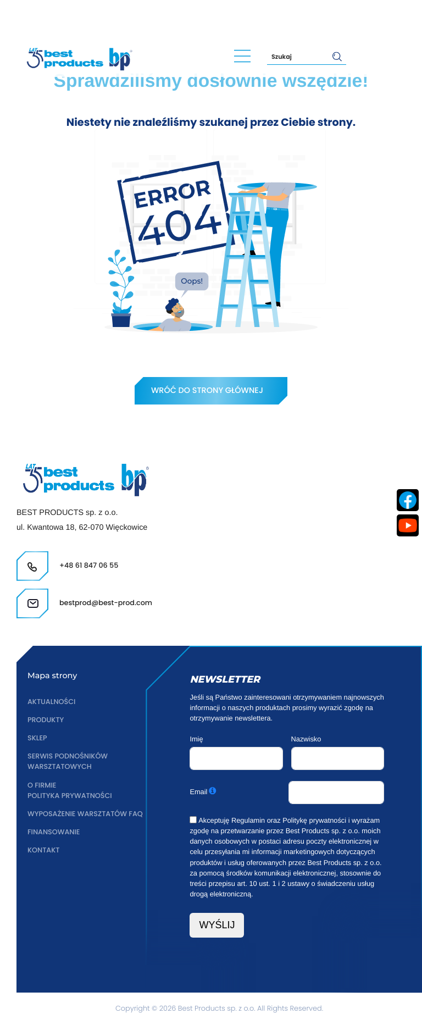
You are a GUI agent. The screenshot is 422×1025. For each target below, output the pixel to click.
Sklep (37, 738)
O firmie (42, 785)
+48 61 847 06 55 (62, 18)
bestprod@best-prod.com (173, 18)
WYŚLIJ (217, 924)
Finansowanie (53, 832)
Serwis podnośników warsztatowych (67, 762)
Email (198, 792)
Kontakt (43, 850)
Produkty (45, 720)
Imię (196, 739)
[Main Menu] (242, 56)
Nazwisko (306, 739)
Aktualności (51, 702)
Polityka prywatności (70, 796)
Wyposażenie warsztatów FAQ (85, 814)
